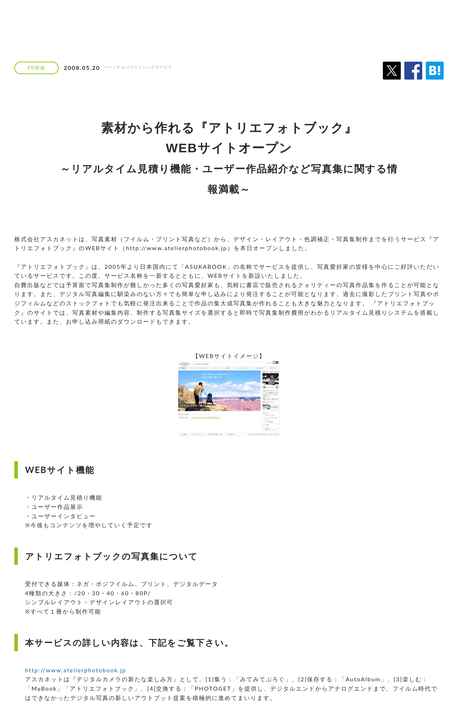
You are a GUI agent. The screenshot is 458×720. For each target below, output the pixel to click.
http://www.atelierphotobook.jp (75, 670)
